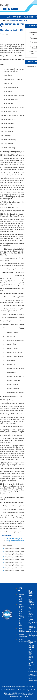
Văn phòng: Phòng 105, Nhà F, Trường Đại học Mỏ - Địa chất (31, 603)
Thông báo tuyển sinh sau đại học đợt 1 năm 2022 (19, 551)
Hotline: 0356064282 (23, 635)
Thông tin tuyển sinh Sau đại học (18, 20)
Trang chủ (17, 17)
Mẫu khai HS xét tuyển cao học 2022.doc (19, 539)
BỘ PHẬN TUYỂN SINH (31, 593)
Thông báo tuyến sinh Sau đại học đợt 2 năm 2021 (19, 554)
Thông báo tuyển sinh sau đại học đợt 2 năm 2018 (19, 568)
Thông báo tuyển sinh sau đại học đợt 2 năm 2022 (19, 548)
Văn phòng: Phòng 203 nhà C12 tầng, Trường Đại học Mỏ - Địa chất (21, 615)
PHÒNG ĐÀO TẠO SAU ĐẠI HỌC (31, 644)
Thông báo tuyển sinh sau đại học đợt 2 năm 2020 (19, 559)
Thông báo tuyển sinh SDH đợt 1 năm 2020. (17, 562)
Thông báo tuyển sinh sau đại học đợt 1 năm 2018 (19, 570)
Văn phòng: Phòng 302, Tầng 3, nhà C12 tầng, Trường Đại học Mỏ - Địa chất (31, 657)
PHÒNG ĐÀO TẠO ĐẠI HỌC (21, 598)
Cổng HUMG (5, 17)
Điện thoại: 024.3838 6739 (31, 614)
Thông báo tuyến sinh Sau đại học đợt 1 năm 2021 (19, 557)
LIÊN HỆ (20, 589)
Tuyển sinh (6, 20)
